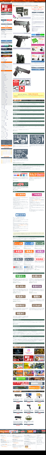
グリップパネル (3, 125)
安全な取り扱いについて (17, 111)
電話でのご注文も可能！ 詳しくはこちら (19, 164)
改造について (15, 115)
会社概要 (9, 145)
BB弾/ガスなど (3, 118)
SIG (3, 83)
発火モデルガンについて (17, 327)
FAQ (9, 143)
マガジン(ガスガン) (4, 114)
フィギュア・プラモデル (4, 131)
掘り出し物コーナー (4, 137)
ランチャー (4, 103)
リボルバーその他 (4, 97)
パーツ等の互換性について (17, 119)
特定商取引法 (3, 144)
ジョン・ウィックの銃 (6, 47)
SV (2, 73)
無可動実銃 (3, 129)
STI (3, 74)
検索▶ (6, 42)
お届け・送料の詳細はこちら (16, 439)
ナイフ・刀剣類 (3, 130)
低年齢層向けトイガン (4, 112)
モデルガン (3, 107)
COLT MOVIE (4, 67)
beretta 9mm (4, 78)
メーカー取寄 (3, 62)
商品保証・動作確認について (17, 321)
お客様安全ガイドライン (17, 113)
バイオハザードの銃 (6, 51)
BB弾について (15, 344)
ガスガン (3, 63)
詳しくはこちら (16, 98)
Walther (3, 85)
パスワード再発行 (7, 24)
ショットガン (4, 102)
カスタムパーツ (3, 124)
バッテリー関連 (3, 119)
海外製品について (16, 331)
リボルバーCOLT (4, 95)
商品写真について (16, 126)
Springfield (4, 72)
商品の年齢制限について (17, 107)
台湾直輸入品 (6, 57)
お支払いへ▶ (6, 29)
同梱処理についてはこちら (17, 171)
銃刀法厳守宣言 (4, 143)
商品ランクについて (16, 242)
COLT (3, 66)
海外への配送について (16, 122)
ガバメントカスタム (5, 68)
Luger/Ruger (4, 86)
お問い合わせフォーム (16, 449)
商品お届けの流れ (9, 144)
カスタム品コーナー (4, 135)
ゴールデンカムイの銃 (6, 54)
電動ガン (3, 108)
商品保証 (4, 145)
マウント (2, 123)
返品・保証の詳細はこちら (16, 444)
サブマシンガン (4, 101)
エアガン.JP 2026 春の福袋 (5, 45)
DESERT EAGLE (4, 89)
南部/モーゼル (4, 91)
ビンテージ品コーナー (4, 136)
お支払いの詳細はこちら (4, 439)
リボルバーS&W (4, 96)
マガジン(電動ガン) (4, 113)
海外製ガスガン (4, 106)
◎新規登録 (9, 21)
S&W (3, 84)
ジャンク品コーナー (4, 140)
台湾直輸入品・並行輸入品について (18, 337)
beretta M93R (4, 79)
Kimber (3, 69)
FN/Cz (3, 90)
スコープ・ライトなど (4, 120)
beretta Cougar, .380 (5, 80)
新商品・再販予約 (4, 61)
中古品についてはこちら (17, 257)
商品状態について (16, 274)
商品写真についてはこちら (17, 294)
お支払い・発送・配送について (18, 173)
